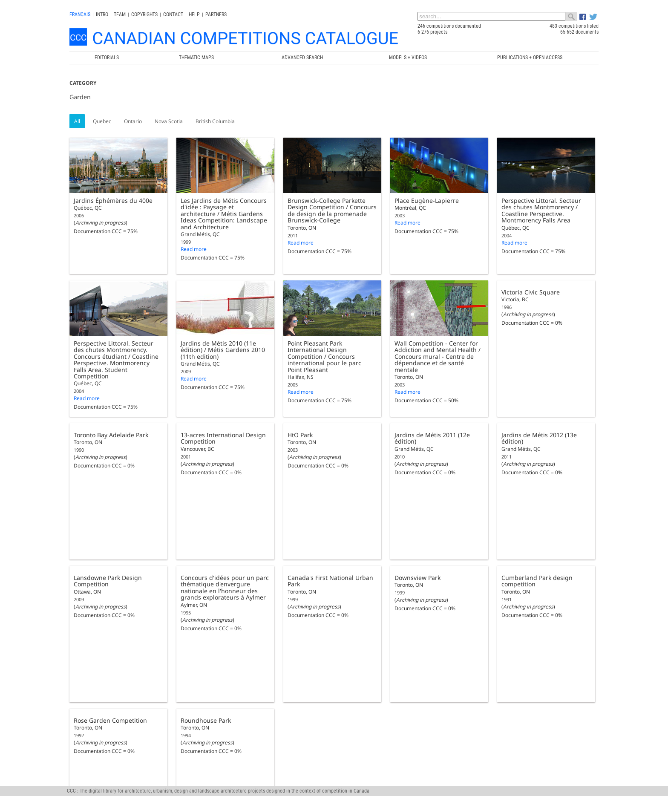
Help (194, 14)
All (77, 121)
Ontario (133, 121)
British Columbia (215, 121)
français (79, 14)
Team (120, 14)
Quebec (102, 121)
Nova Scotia (169, 121)
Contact (173, 14)
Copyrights (144, 14)
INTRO (102, 14)
